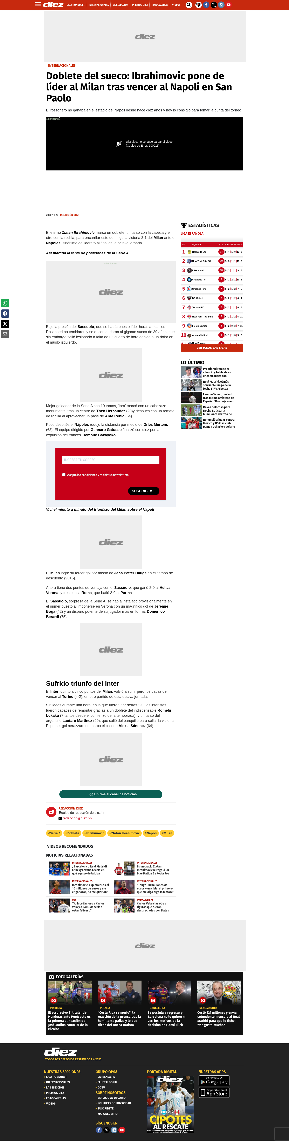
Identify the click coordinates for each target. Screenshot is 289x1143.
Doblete (73, 833)
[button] (5, 303)
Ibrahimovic (95, 833)
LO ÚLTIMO (193, 362)
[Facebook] (99, 1130)
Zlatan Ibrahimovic (125, 833)
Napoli (152, 833)
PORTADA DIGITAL (162, 1072)
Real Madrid (208, 1008)
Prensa (105, 1008)
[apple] (222, 1092)
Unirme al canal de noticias (115, 794)
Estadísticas (203, 225)
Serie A (55, 833)
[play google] (222, 1080)
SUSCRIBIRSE (144, 491)
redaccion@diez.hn (75, 818)
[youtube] (121, 1130)
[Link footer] (60, 1052)
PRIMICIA (56, 1008)
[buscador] (189, 5)
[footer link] (144, 1061)
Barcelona (157, 1008)
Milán (168, 833)
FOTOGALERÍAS (69, 976)
